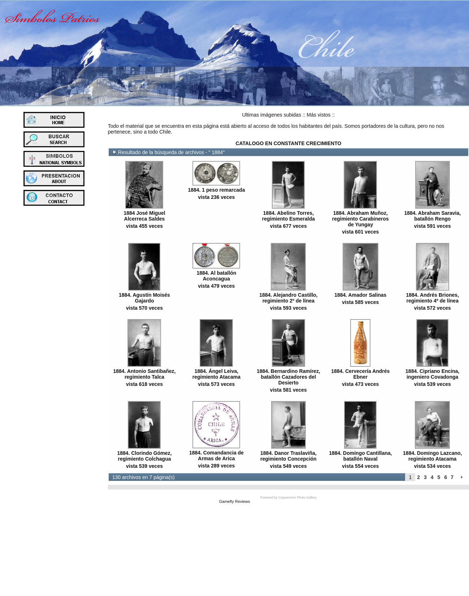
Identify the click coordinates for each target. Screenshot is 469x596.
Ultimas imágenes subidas (271, 115)
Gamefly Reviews (234, 501)
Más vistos (318, 115)
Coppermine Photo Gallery (297, 497)
